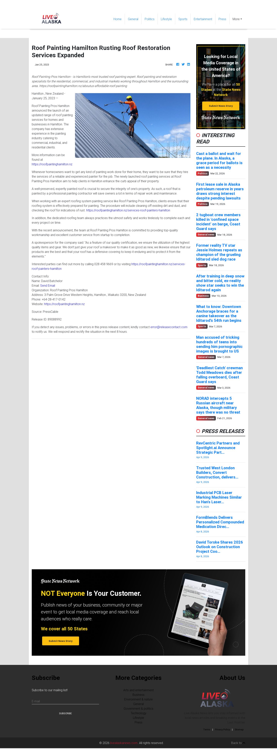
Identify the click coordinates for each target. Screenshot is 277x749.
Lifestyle (166, 19)
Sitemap (239, 729)
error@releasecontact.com (168, 327)
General (133, 19)
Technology (138, 713)
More (236, 19)
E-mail (36, 701)
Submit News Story (221, 106)
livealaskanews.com (124, 743)
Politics (149, 19)
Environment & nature (138, 699)
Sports (182, 19)
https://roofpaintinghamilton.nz (52, 164)
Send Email (47, 285)
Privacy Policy (222, 729)
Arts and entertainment (138, 690)
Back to (238, 743)
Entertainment (203, 19)
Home (119, 19)
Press (222, 19)
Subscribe (65, 713)
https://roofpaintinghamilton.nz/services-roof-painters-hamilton (128, 210)
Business (138, 695)
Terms (206, 729)
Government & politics (138, 708)
